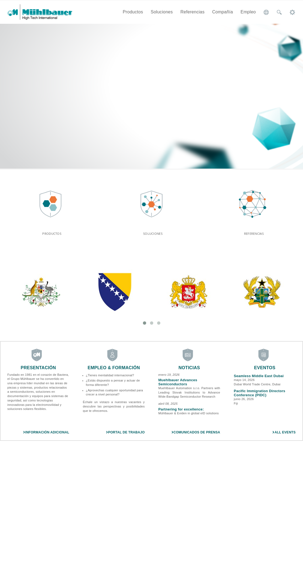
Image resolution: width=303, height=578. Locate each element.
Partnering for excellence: (181, 412)
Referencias (193, 12)
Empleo (248, 12)
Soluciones (162, 12)
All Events (284, 435)
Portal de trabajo (125, 435)
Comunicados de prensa (196, 435)
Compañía (222, 12)
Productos (133, 12)
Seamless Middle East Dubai (259, 379)
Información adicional (46, 435)
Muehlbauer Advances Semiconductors (177, 385)
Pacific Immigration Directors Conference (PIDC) (259, 396)
